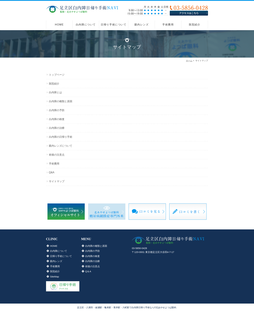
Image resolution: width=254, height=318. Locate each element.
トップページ (56, 74)
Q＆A (88, 271)
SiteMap (54, 276)
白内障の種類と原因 (60, 101)
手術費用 (168, 24)
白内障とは (55, 92)
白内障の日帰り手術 (60, 136)
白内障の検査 (56, 119)
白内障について (86, 24)
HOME (59, 24)
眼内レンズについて (60, 145)
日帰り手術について (113, 24)
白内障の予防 (56, 110)
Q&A (51, 172)
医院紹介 (194, 24)
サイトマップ (56, 181)
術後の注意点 (56, 154)
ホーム (189, 60)
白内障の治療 (56, 128)
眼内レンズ (141, 24)
